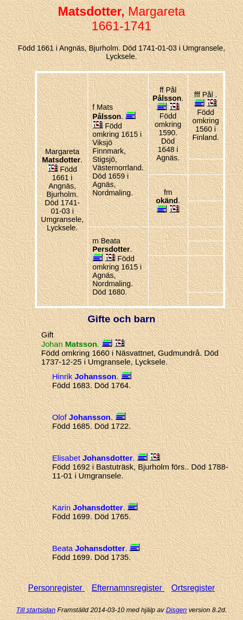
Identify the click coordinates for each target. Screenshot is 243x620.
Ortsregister (193, 587)
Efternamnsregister (128, 587)
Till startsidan (35, 610)
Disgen (176, 610)
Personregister (56, 587)
